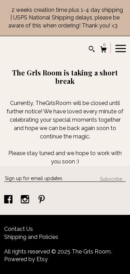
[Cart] (103, 50)
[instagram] (26, 200)
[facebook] (9, 200)
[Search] (92, 50)
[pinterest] (41, 200)
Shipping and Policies (31, 237)
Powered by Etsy (26, 259)
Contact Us (18, 229)
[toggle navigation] (120, 48)
